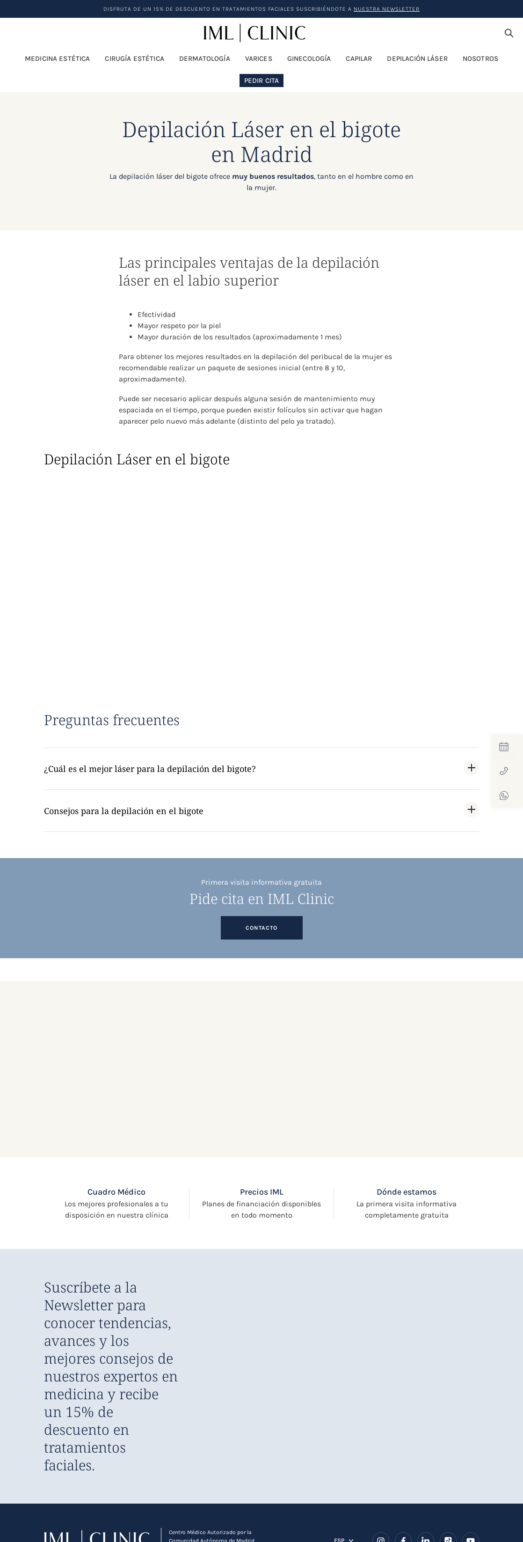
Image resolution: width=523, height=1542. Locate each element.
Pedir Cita (261, 80)
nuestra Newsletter (387, 9)
